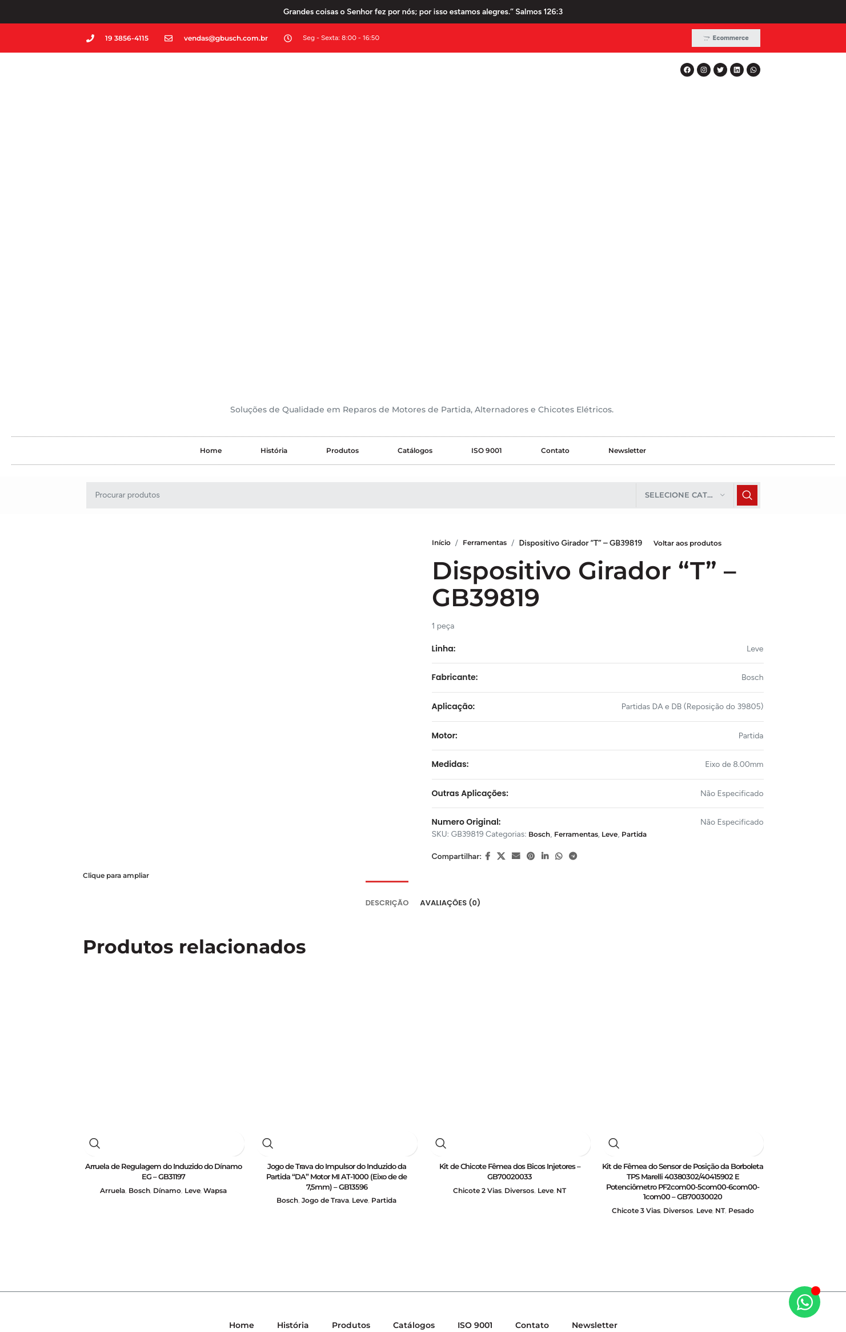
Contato (555, 216)
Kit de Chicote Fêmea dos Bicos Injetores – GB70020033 (509, 939)
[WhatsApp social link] (559, 622)
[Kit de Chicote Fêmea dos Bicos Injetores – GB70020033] (510, 816)
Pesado (749, 982)
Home (211, 216)
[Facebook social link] (488, 622)
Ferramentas (493, 308)
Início (443, 308)
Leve (625, 600)
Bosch (541, 600)
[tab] (387, 663)
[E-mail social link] (515, 622)
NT (568, 959)
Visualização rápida (95, 910)
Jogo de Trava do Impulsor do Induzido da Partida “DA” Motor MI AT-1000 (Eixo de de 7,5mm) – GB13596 (336, 944)
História (273, 216)
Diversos (520, 959)
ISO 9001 (486, 216)
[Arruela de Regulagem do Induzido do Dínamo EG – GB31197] (163, 816)
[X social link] (501, 622)
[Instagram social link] (422, 1190)
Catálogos (415, 216)
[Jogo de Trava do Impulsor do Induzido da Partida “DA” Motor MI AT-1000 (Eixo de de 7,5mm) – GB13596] (337, 816)
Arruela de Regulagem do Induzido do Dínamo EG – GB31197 (163, 939)
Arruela (107, 959)
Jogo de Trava (323, 970)
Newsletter (627, 216)
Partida (654, 600)
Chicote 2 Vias (473, 959)
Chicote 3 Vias (630, 982)
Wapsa (221, 959)
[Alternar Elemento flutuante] (804, 1302)
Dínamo (167, 959)
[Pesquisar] (423, 261)
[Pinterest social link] (530, 622)
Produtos (342, 216)
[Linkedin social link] (545, 622)
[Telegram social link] (573, 622)
